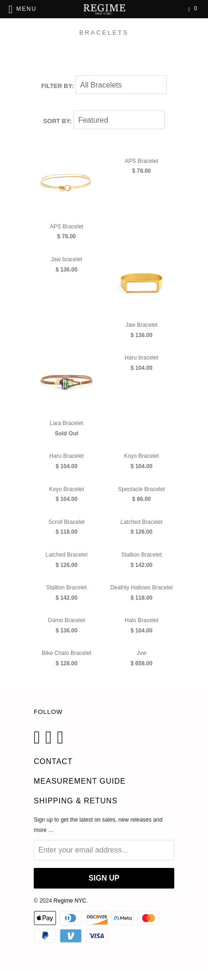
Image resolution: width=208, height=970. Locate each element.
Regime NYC (69, 900)
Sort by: (58, 120)
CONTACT (53, 761)
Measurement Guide (80, 781)
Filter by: (58, 85)
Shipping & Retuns (76, 801)
